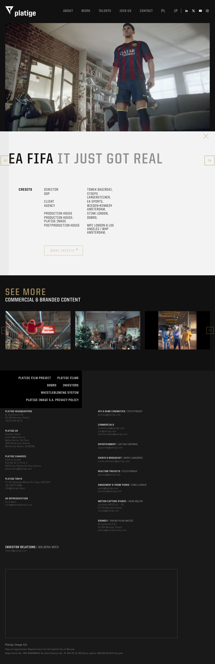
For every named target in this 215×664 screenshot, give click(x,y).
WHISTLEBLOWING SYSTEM (60, 393)
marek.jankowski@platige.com (114, 461)
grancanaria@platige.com (18, 469)
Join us (125, 11)
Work (85, 11)
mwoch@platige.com (16, 551)
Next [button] (210, 330)
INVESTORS (71, 385)
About (68, 11)
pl (163, 11)
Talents (105, 11)
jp (176, 11)
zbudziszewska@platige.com (113, 434)
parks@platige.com (108, 488)
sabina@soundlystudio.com (112, 530)
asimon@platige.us (15, 437)
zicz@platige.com (107, 431)
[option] (38, 330)
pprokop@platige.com (109, 415)
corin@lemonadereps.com (18, 505)
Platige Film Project (34, 378)
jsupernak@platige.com (110, 448)
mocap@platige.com (108, 511)
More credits (65, 250)
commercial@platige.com (111, 428)
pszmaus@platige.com (110, 491)
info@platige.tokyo (15, 488)
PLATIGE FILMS (68, 378)
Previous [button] (5, 330)
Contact (146, 11)
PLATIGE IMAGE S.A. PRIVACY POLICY (52, 400)
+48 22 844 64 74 (13, 421)
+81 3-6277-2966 (13, 485)
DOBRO (51, 385)
